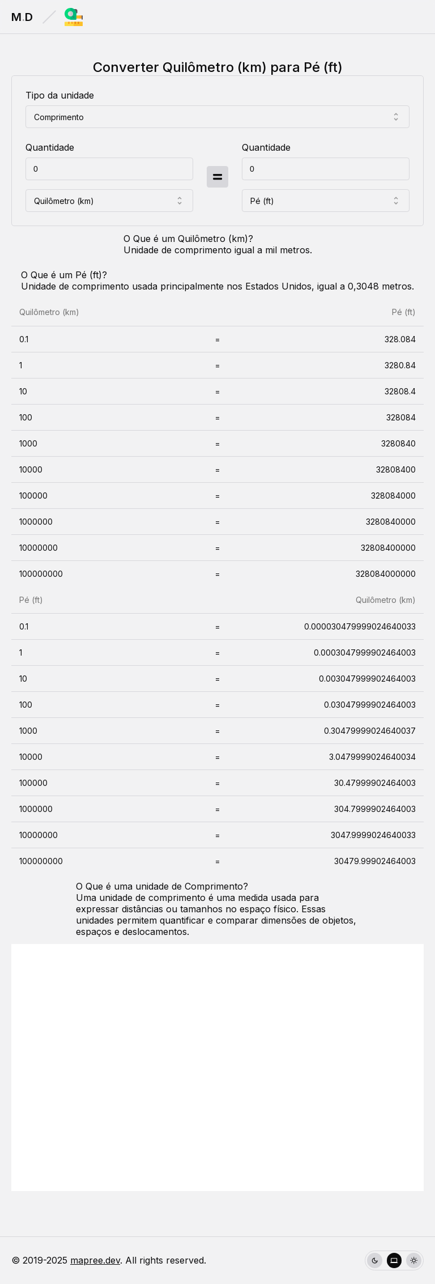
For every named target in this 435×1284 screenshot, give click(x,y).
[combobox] (217, 116)
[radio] (374, 1260)
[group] (394, 1260)
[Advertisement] (217, 1067)
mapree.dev (95, 1260)
